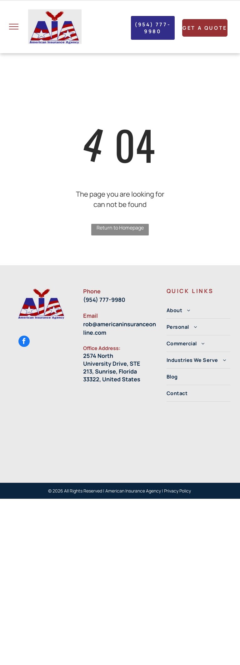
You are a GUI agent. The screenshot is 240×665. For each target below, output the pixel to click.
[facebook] (24, 342)
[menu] (14, 26)
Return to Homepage (120, 227)
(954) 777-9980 (104, 299)
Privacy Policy (178, 491)
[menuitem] (198, 310)
